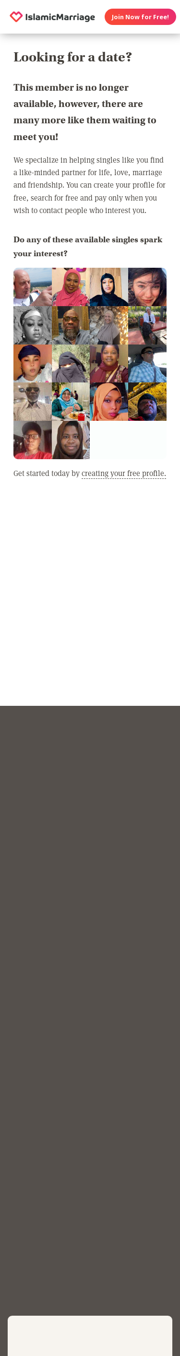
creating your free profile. (124, 473)
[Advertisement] (90, 602)
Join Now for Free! (140, 16)
